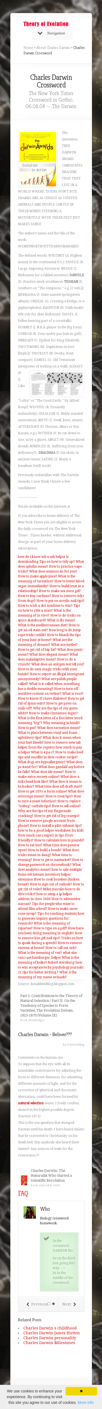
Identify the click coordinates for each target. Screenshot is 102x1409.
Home (28, 47)
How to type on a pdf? (50, 928)
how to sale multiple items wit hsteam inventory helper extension (50, 874)
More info (86, 1402)
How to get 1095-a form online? (42, 791)
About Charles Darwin (53, 47)
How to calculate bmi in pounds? (59, 840)
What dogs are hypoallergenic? (42, 762)
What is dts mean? (61, 620)
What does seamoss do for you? (53, 571)
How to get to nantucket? (52, 860)
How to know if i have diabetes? (42, 698)
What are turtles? (64, 645)
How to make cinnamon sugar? (53, 713)
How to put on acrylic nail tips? (60, 601)
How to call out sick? (61, 948)
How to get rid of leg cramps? (57, 816)
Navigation (51, 33)
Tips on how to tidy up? (57, 562)
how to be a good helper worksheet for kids (51, 830)
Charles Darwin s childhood (50, 1328)
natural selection (31, 1103)
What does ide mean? (47, 772)
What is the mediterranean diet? (43, 625)
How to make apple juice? (37, 576)
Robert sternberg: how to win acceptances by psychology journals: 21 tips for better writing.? (51, 967)
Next (69, 1304)
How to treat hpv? (59, 796)
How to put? (27, 728)
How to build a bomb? (45, 850)
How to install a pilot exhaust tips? (56, 826)
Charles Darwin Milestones (49, 1343)
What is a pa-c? (42, 752)
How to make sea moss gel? (60, 591)
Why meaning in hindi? (61, 723)
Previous (37, 1304)
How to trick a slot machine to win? (45, 606)
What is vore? (73, 694)
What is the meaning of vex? (40, 953)
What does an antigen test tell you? (57, 664)
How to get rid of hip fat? (37, 650)
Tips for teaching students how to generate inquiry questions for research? (51, 918)
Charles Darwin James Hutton (51, 1333)
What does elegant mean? (49, 654)
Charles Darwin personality (49, 1338)
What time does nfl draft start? (58, 786)
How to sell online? (66, 806)
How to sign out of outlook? (51, 884)
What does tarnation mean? (59, 728)
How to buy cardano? (34, 596)
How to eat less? (30, 845)
